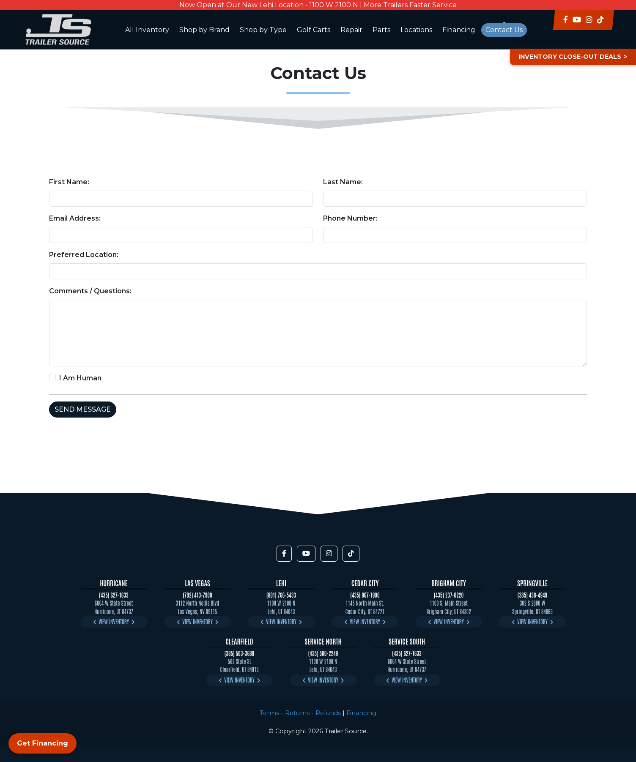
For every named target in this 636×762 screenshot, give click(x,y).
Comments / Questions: (90, 291)
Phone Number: (350, 218)
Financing (458, 30)
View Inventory (114, 621)
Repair (351, 30)
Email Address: (75, 218)
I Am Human (80, 378)
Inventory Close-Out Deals (569, 56)
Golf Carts (313, 30)
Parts (381, 30)
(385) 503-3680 (240, 653)
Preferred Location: (83, 255)
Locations (416, 30)
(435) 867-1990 (364, 594)
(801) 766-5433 (281, 594)
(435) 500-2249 (323, 653)
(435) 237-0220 (448, 594)
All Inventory (147, 30)
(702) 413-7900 (197, 594)
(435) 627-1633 (113, 594)
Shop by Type (263, 30)
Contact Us (504, 30)
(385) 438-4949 (532, 594)
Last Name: (343, 182)
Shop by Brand (204, 30)
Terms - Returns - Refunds (300, 713)
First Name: (69, 182)
